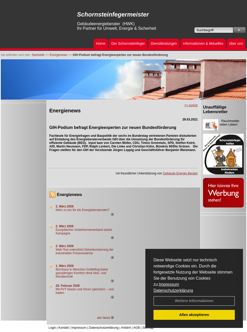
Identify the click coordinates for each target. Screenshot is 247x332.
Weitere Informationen (194, 301)
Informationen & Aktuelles (203, 43)
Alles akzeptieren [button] (194, 315)
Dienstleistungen (164, 43)
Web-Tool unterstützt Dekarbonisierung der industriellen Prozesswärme (85, 251)
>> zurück (191, 105)
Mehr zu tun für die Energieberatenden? (83, 210)
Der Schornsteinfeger (128, 43)
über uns (236, 43)
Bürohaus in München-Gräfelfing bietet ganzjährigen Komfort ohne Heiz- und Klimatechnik (82, 273)
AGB (136, 327)
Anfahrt (126, 327)
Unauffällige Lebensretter (215, 109)
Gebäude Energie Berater (180, 173)
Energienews (69, 194)
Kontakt (63, 327)
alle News (105, 318)
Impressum (169, 284)
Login (52, 327)
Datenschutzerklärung (173, 290)
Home (100, 43)
